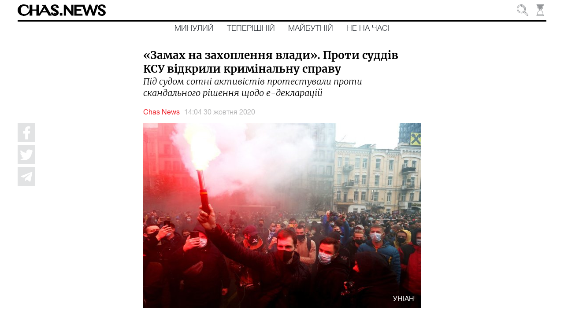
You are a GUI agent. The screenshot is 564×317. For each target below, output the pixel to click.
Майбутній (310, 28)
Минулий (194, 28)
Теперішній (251, 28)
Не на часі (368, 28)
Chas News (161, 113)
